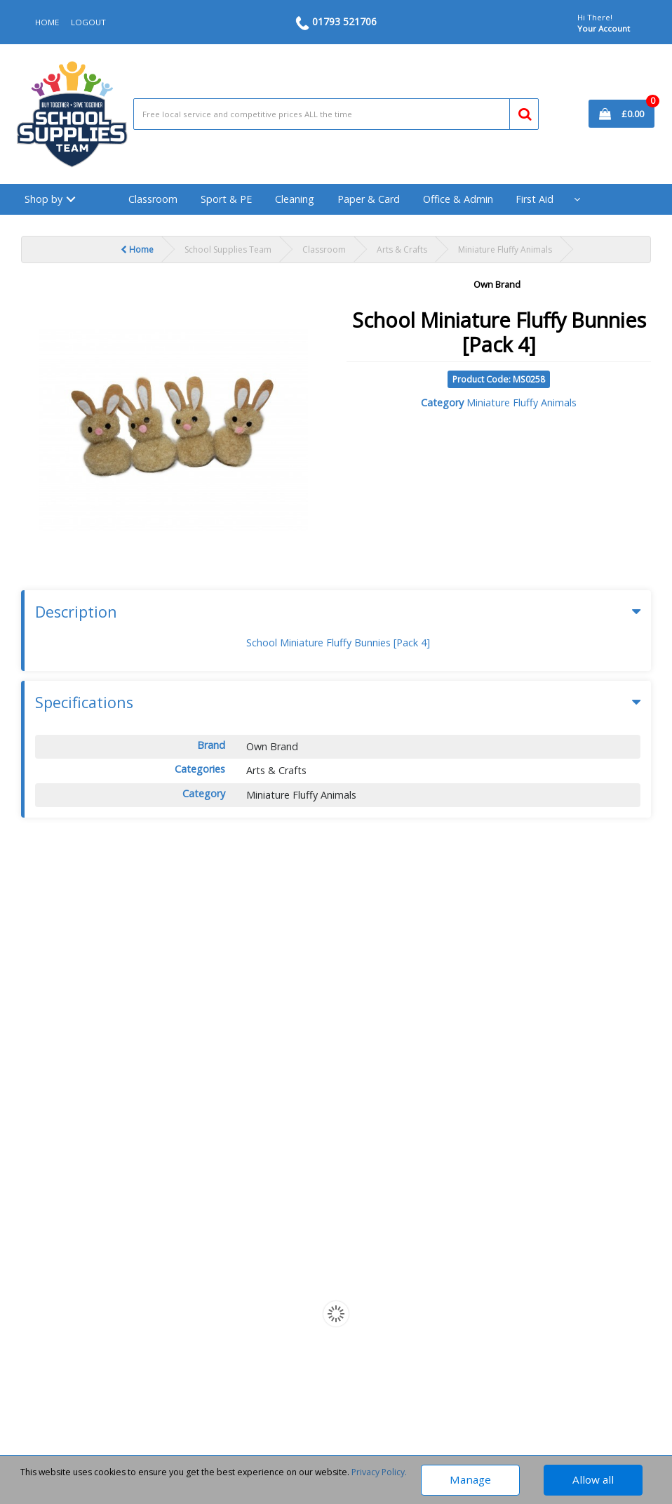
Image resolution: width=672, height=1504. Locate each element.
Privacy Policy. (379, 1472)
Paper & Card (368, 199)
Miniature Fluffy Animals (505, 249)
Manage (470, 1479)
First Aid (534, 199)
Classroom (152, 199)
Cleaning (294, 199)
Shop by (43, 199)
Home (137, 249)
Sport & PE (226, 199)
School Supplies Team (227, 249)
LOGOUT (88, 22)
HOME (47, 22)
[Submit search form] (518, 111)
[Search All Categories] (336, 114)
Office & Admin (458, 199)
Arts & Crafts (402, 249)
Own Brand (496, 284)
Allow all (593, 1479)
